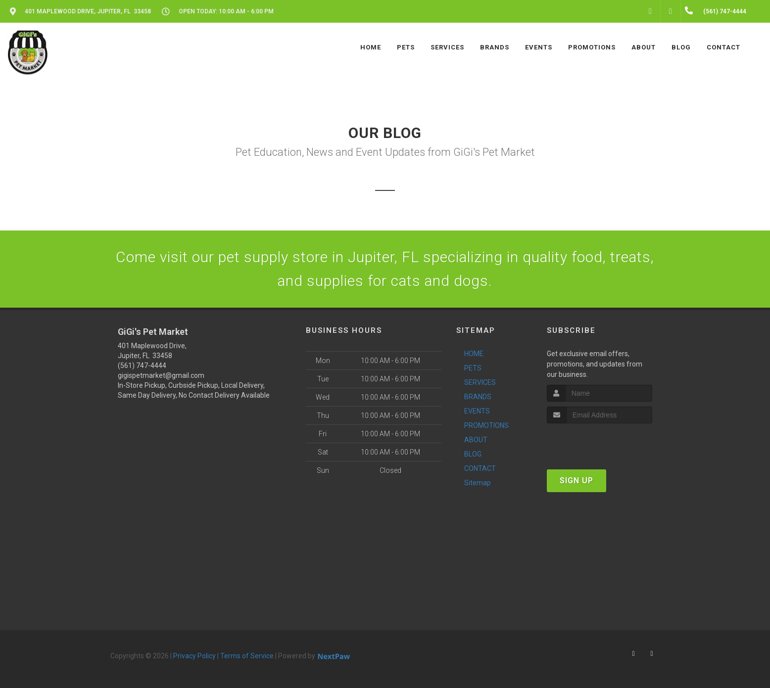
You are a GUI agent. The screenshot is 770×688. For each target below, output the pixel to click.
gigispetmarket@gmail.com (161, 375)
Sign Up (576, 480)
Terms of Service (247, 656)
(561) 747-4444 (142, 365)
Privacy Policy (194, 656)
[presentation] (599, 442)
